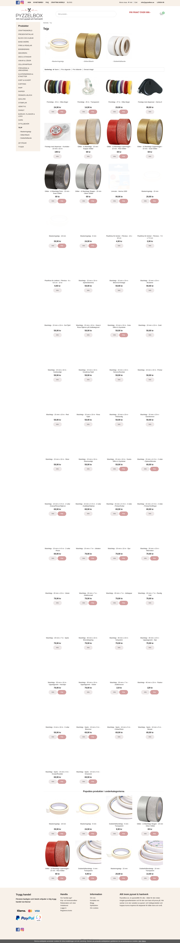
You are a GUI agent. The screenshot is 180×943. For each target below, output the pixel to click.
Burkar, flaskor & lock (28, 115)
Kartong (28, 84)
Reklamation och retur (68, 903)
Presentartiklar (28, 34)
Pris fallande (77, 69)
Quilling (28, 99)
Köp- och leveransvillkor (68, 900)
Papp (28, 88)
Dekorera (28, 53)
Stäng (144, 941)
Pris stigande (65, 69)
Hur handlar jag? (66, 898)
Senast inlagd (88, 69)
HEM (29, 2)
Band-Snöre (28, 42)
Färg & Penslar (28, 45)
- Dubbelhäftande (26, 138)
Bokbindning (28, 49)
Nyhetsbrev (94, 905)
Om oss (93, 898)
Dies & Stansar (28, 57)
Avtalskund (64, 905)
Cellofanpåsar (25, 64)
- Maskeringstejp (25, 132)
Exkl (136, 2)
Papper (28, 91)
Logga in (63, 908)
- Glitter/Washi (25, 135)
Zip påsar (22, 143)
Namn (57, 69)
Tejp (28, 127)
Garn (28, 120)
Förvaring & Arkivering (28, 69)
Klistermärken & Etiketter (28, 75)
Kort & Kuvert (28, 80)
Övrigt (21, 110)
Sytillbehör (28, 124)
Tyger (28, 147)
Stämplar (28, 103)
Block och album (28, 38)
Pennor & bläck (28, 95)
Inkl (131, 2)
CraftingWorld (28, 30)
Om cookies (94, 908)
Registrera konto (66, 910)
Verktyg (28, 106)
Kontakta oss (94, 900)
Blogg (69, 2)
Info (53, 111)
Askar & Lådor (24, 61)
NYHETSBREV (38, 2)
